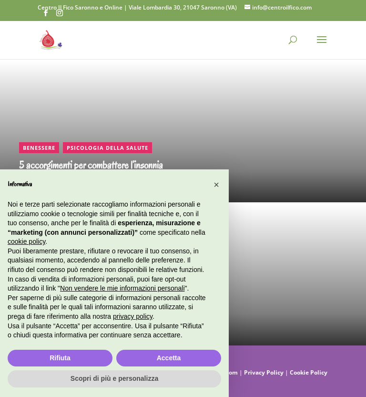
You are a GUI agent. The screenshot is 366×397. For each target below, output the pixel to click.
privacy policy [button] (132, 316)
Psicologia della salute (107, 147)
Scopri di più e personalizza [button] (114, 378)
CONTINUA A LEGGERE (40, 65)
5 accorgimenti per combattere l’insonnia (91, 165)
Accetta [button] (169, 358)
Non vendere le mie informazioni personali (122, 288)
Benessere (39, 147)
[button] (216, 184)
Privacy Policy (264, 372)
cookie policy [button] (26, 241)
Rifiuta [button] (60, 358)
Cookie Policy (308, 372)
